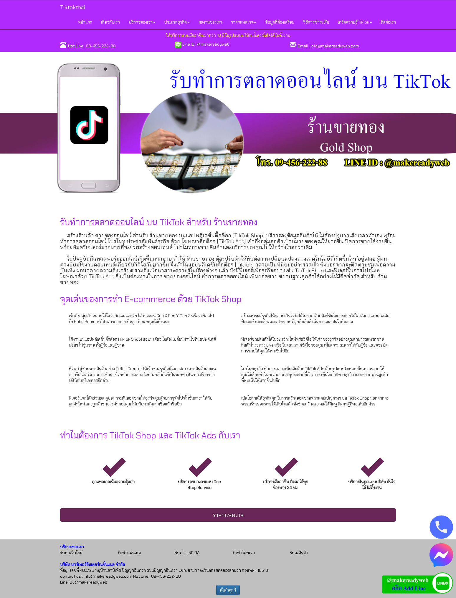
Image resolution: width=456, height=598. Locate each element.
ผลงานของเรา (210, 22)
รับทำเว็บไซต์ (71, 552)
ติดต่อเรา (388, 22)
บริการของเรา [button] (142, 22)
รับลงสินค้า (299, 552)
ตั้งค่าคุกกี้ (228, 590)
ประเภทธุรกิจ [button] (177, 22)
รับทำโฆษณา (243, 552)
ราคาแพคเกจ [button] (243, 22)
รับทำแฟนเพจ (129, 552)
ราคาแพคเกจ (228, 515)
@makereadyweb (213, 44)
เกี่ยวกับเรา (110, 22)
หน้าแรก (85, 22)
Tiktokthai (72, 7)
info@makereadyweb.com (334, 46)
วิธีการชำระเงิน (316, 22)
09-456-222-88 (101, 46)
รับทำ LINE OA (187, 552)
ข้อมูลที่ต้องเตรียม (279, 22)
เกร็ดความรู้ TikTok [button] (355, 22)
